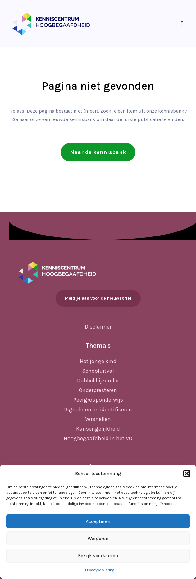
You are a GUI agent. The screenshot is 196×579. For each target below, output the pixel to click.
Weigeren (98, 538)
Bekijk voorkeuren (98, 555)
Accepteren (98, 521)
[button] (187, 473)
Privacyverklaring (99, 570)
